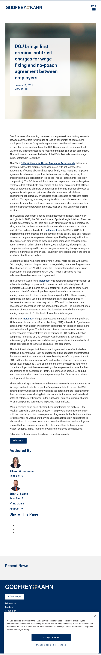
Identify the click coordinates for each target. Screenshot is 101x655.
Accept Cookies (51, 637)
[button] (94, 8)
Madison (9, 607)
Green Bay (10, 610)
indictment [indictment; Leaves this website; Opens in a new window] (44, 280)
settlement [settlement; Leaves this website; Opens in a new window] (51, 230)
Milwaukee (11, 603)
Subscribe (18, 440)
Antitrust (14, 508)
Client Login (14, 596)
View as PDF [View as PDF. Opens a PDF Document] (21, 89)
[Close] (95, 616)
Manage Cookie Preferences (51, 645)
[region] (51, 633)
